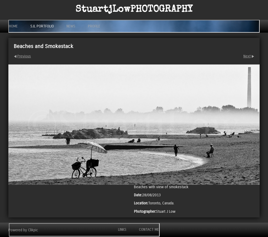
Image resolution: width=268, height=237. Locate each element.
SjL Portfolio (42, 26)
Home (13, 26)
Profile (94, 26)
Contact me (149, 229)
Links (122, 229)
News (70, 26)
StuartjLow (134, 10)
